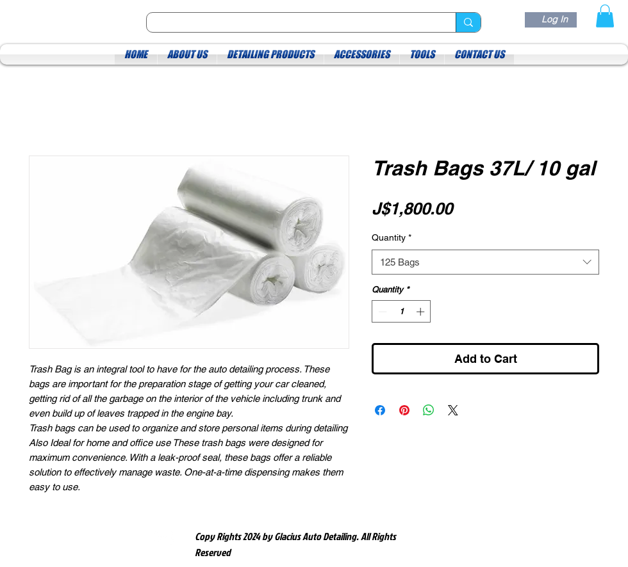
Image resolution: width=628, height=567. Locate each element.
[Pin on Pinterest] (404, 410)
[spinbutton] (401, 312)
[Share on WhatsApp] (428, 410)
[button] (605, 16)
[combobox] (485, 262)
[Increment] (421, 312)
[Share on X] (453, 410)
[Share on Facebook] (380, 410)
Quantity (391, 237)
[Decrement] (381, 312)
